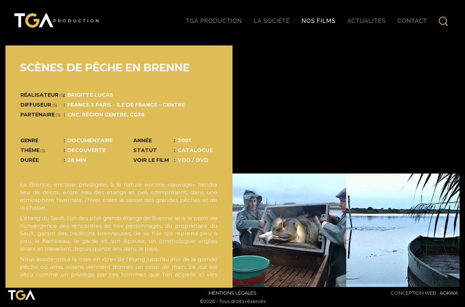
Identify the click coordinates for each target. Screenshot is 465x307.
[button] (249, 230)
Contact (412, 20)
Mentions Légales (232, 293)
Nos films (319, 20)
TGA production (214, 20)
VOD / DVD (193, 160)
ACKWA (449, 293)
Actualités (366, 20)
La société (272, 20)
